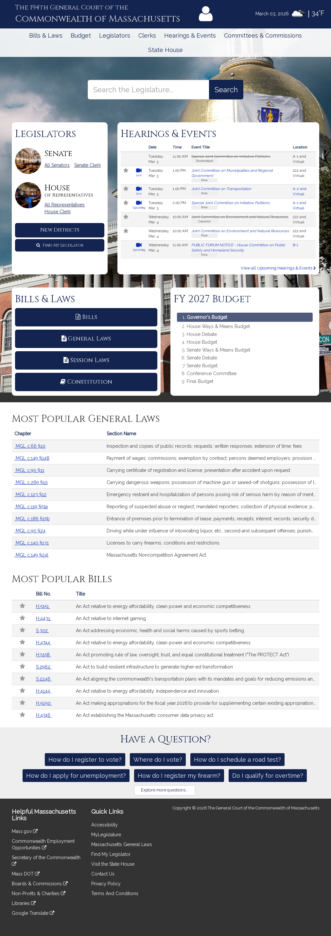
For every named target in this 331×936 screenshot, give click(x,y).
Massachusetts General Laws (121, 844)
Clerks (147, 35)
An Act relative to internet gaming (111, 618)
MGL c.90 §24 (29, 530)
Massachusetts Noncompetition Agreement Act (156, 555)
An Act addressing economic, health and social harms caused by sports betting (160, 630)
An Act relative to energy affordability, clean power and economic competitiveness (163, 606)
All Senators (57, 165)
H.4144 (43, 691)
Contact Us (102, 873)
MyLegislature (106, 834)
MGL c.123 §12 (30, 494)
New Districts (59, 230)
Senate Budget (202, 366)
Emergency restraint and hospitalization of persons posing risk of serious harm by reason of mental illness (213, 494)
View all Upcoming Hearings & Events (278, 268)
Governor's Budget (207, 317)
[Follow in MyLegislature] (126, 171)
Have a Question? (165, 739)
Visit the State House (112, 864)
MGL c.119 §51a (31, 506)
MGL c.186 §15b (32, 518)
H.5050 (44, 703)
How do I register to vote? (85, 759)
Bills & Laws (45, 35)
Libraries (24, 903)
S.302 (42, 630)
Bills (86, 317)
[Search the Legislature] (226, 89)
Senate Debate (202, 358)
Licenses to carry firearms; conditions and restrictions (163, 543)
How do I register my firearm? (179, 775)
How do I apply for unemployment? (76, 775)
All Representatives (64, 204)
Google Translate (33, 913)
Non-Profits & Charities (38, 893)
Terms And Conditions (114, 893)
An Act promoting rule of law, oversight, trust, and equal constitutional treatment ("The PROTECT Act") (182, 654)
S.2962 (44, 666)
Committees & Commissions (263, 35)
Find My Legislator (59, 245)
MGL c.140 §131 (31, 543)
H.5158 (43, 654)
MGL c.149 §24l (31, 555)
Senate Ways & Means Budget (218, 350)
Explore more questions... (164, 790)
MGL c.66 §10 (29, 446)
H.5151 (43, 606)
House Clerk (57, 211)
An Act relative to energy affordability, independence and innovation (147, 691)
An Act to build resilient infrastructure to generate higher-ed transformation (154, 666)
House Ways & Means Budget (218, 326)
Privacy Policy (106, 883)
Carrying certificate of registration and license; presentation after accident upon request (198, 470)
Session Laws (86, 360)
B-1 (295, 245)
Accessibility (104, 824)
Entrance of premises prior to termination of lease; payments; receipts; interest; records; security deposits (213, 518)
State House (165, 49)
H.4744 (43, 642)
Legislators (114, 35)
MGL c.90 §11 (29, 470)
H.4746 (44, 715)
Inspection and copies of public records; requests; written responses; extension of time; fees (204, 446)
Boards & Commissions (40, 883)
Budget (81, 35)
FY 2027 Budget (212, 299)
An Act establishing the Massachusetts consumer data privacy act (144, 715)
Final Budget (200, 381)
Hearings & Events (190, 35)
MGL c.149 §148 (31, 458)
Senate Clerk (87, 165)
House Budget (202, 342)
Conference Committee (211, 373)
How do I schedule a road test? (237, 759)
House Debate (202, 334)
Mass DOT (26, 873)
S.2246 (44, 679)
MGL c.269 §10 (31, 482)
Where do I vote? (157, 759)
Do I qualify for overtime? (267, 775)
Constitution (86, 382)
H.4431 (43, 618)
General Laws (86, 339)
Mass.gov (25, 831)
